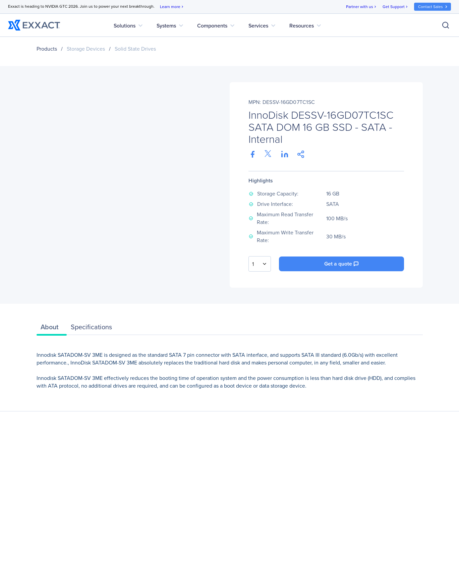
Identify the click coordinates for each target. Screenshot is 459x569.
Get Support (396, 7)
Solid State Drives (135, 49)
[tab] (52, 329)
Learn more (172, 7)
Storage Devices (86, 49)
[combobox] (259, 264)
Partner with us (361, 7)
